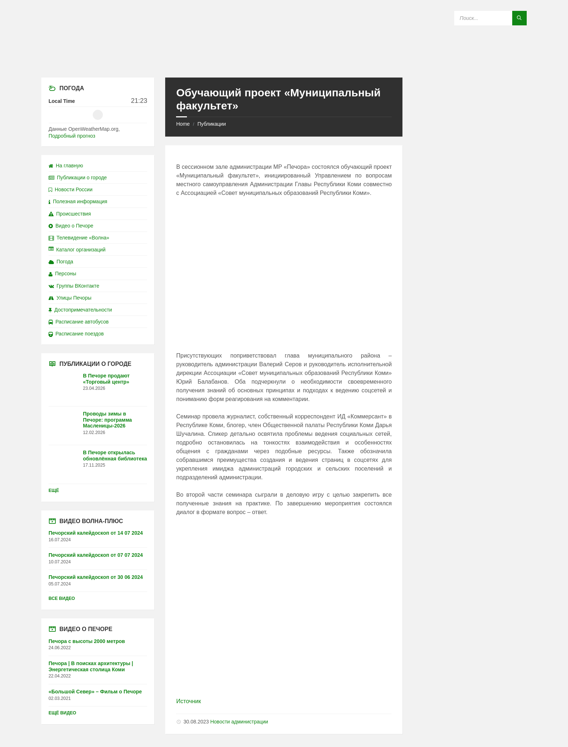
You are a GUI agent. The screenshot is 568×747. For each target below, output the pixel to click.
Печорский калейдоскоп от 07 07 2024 (96, 555)
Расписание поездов (76, 334)
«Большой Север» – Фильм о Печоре (95, 691)
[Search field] (490, 18)
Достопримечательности (80, 310)
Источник (188, 701)
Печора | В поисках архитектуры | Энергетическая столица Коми (91, 666)
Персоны (62, 273)
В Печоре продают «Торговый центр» (106, 379)
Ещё (54, 490)
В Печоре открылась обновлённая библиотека (115, 456)
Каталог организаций (77, 250)
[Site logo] (284, 63)
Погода (61, 261)
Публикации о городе (78, 177)
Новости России (70, 189)
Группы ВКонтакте (74, 286)
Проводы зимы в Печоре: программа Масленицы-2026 (107, 420)
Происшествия (70, 214)
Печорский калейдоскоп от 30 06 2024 (96, 577)
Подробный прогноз (72, 136)
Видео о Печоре (71, 226)
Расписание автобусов (79, 322)
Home (182, 124)
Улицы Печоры (70, 298)
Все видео (62, 598)
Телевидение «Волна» (79, 238)
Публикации (211, 124)
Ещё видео (62, 712)
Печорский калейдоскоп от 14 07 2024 (96, 533)
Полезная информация (78, 201)
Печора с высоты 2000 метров (87, 641)
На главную (66, 165)
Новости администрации (239, 722)
